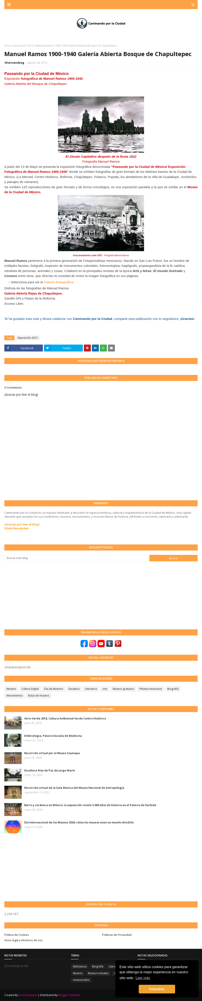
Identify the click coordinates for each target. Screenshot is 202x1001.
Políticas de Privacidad (117, 935)
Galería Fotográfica (59, 282)
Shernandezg (14, 63)
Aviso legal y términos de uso (23, 940)
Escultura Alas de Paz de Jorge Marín (49, 770)
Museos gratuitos (123, 689)
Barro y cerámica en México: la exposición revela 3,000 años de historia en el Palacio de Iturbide (90, 805)
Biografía (173, 689)
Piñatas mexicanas (150, 689)
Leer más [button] (143, 978)
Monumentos (15, 695)
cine (104, 689)
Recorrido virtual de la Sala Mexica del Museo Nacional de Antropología (74, 788)
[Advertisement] (36, 595)
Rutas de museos (38, 695)
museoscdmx (81, 980)
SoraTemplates (28, 995)
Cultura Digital (30, 689)
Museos (11, 689)
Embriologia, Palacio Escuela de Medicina (53, 736)
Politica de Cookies (16, 935)
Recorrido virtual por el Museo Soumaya (52, 753)
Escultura (74, 689)
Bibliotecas (80, 966)
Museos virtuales (98, 973)
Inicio (7, 45)
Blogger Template (69, 995)
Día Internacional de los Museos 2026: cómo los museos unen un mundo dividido (79, 822)
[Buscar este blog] (76, 558)
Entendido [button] (157, 989)
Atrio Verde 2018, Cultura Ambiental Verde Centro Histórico (65, 718)
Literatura (91, 689)
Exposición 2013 (23, 45)
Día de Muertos (53, 689)
